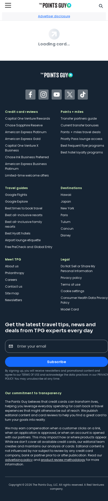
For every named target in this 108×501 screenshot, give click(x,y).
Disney (66, 235)
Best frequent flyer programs (82, 145)
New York (67, 208)
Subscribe (56, 362)
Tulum (65, 222)
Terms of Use (30, 375)
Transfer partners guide (79, 118)
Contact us (13, 286)
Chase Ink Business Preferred (27, 157)
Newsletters (13, 300)
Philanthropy (14, 273)
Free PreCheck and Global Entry (28, 247)
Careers (11, 280)
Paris (64, 215)
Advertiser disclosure (54, 16)
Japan (66, 201)
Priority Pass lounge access (81, 139)
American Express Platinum (26, 132)
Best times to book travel (23, 208)
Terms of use (70, 284)
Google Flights (16, 195)
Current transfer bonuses (80, 125)
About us (12, 266)
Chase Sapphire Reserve (24, 125)
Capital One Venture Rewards (27, 118)
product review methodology (63, 460)
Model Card (70, 309)
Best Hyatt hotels (17, 233)
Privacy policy (71, 278)
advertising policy (19, 460)
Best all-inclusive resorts (24, 215)
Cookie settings (72, 291)
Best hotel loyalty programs (82, 152)
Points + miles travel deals (81, 132)
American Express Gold (23, 139)
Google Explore (16, 201)
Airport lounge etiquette (23, 240)
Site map (12, 293)
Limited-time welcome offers (27, 175)
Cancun (67, 228)
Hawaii (66, 195)
